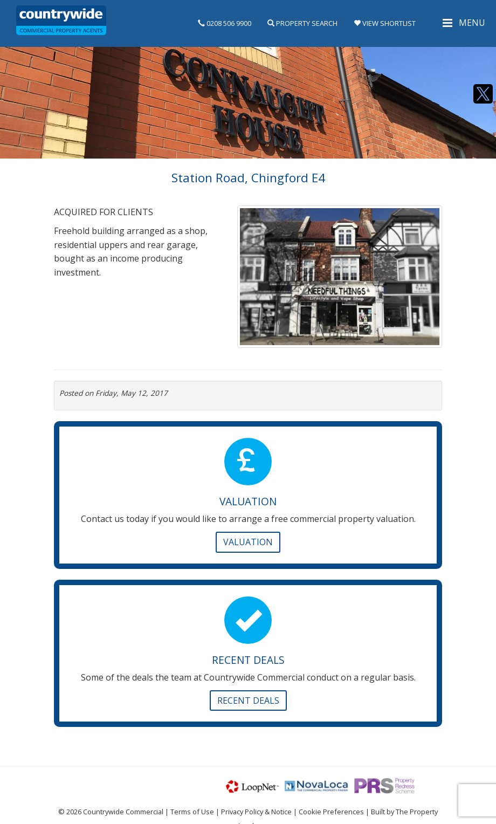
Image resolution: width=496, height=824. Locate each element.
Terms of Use (192, 811)
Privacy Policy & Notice (256, 811)
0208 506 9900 (224, 23)
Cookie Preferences (331, 811)
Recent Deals (248, 700)
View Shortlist (385, 23)
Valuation (248, 542)
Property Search (302, 23)
